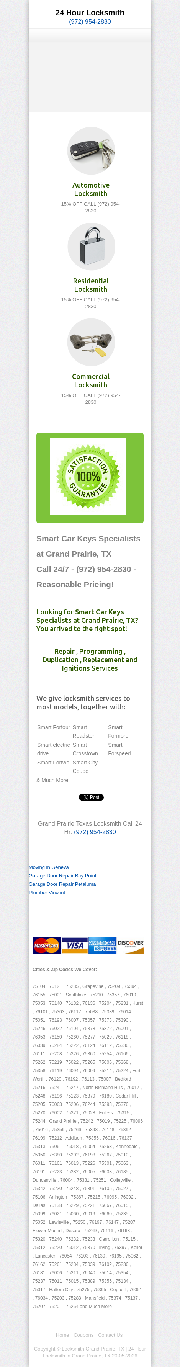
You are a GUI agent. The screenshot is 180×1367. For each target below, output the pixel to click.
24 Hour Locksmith (90, 12)
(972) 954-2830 (90, 21)
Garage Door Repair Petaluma (62, 884)
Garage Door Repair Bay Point (62, 876)
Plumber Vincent (47, 892)
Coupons (83, 1335)
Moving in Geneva (49, 867)
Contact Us (110, 1335)
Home (62, 1335)
